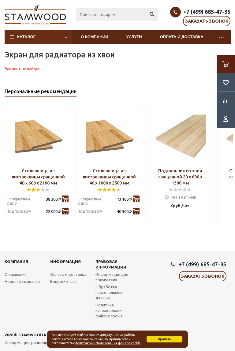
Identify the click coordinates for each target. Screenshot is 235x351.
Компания (16, 261)
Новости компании (22, 281)
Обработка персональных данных (108, 292)
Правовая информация (110, 264)
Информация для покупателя (111, 277)
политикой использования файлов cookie (107, 343)
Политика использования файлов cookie (109, 310)
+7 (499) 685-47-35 (206, 11)
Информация (65, 261)
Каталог (26, 37)
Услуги (134, 37)
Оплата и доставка (181, 37)
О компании (94, 37)
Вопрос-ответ (63, 281)
